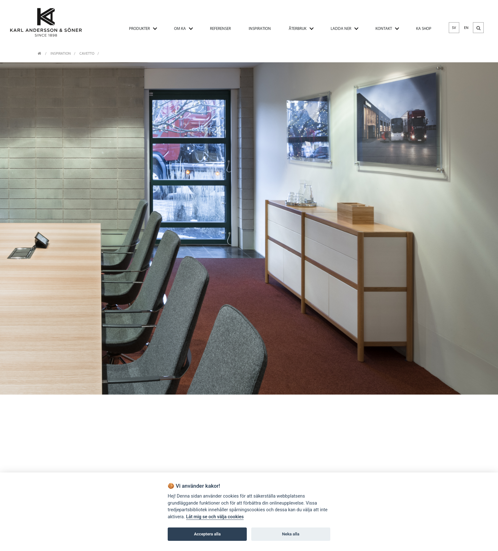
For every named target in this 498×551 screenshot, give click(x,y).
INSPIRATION (260, 28)
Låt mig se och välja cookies (215, 517)
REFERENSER (220, 28)
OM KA (180, 28)
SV (454, 27)
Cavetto (86, 53)
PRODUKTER (139, 28)
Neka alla (290, 534)
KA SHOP (423, 28)
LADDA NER (341, 28)
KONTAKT (383, 28)
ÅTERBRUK (297, 28)
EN (466, 27)
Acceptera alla (207, 534)
